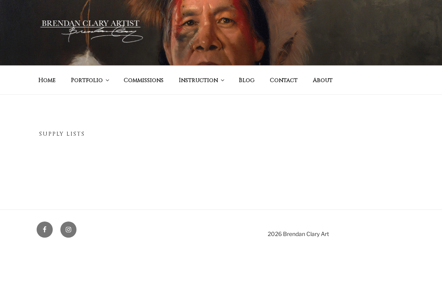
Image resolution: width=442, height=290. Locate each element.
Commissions (143, 80)
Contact (283, 80)
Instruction (202, 80)
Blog (246, 80)
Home (47, 80)
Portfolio (90, 80)
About (323, 80)
